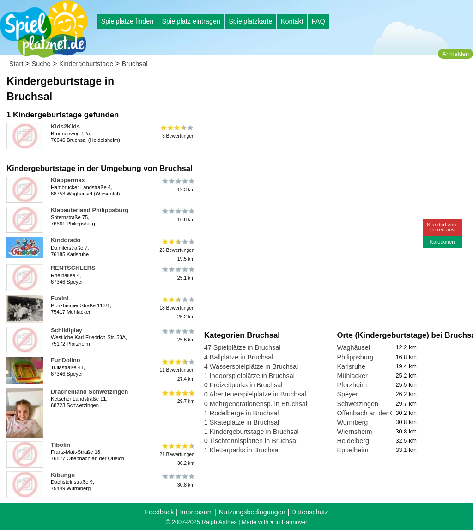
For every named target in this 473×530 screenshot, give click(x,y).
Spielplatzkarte (250, 21)
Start (16, 63)
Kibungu (63, 474)
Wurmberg (352, 422)
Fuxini (59, 298)
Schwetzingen (357, 404)
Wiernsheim (354, 431)
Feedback (159, 512)
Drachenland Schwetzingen (89, 391)
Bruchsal (135, 63)
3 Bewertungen (177, 132)
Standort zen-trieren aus (442, 227)
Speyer (347, 394)
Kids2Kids (65, 126)
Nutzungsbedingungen (252, 512)
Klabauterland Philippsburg (89, 210)
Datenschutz (309, 512)
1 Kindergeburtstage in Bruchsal (251, 431)
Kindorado (65, 240)
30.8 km (177, 480)
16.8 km (177, 215)
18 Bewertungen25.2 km (176, 308)
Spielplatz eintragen (191, 21)
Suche (41, 63)
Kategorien (442, 241)
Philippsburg (355, 357)
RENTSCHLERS (73, 267)
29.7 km (177, 397)
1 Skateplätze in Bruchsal (241, 422)
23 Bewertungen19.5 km (176, 249)
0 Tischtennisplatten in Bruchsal (250, 441)
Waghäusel (353, 347)
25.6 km (177, 335)
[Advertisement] (309, 88)
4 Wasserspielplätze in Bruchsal (251, 366)
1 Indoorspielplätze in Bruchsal (249, 375)
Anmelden (455, 53)
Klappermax (68, 180)
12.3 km (177, 185)
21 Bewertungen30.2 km (176, 454)
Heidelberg (353, 441)
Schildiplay (66, 330)
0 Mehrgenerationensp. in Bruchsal (255, 404)
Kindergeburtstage (86, 63)
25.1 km (177, 273)
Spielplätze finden (127, 21)
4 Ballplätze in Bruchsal (238, 357)
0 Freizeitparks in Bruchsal (243, 385)
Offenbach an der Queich (374, 413)
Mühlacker (352, 375)
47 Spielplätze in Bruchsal (242, 347)
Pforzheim (352, 385)
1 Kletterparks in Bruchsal (242, 450)
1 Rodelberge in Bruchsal (241, 413)
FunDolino (65, 360)
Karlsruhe (351, 366)
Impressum (196, 512)
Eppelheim (352, 450)
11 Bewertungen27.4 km (176, 370)
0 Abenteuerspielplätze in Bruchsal (255, 394)
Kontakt (292, 21)
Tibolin (60, 444)
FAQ (318, 21)
